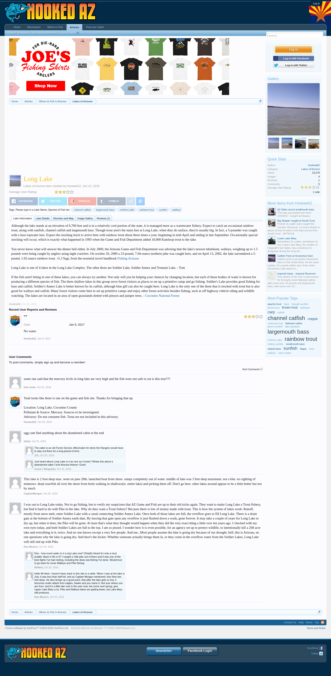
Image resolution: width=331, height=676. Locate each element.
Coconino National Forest (162, 295)
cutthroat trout (275, 323)
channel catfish (82, 210)
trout (311, 348)
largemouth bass (104, 210)
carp (271, 312)
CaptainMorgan (33, 493)
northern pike (126, 210)
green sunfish (274, 326)
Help (301, 622)
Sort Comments (252, 369)
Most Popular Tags (282, 298)
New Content (70, 33)
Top (317, 622)
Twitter (314, 653)
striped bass (274, 348)
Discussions (34, 27)
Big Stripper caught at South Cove (296, 220)
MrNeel (38, 567)
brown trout (290, 307)
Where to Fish (55, 27)
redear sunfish (275, 344)
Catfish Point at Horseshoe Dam (295, 255)
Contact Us (290, 622)
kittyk (27, 441)
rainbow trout (146, 210)
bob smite (30, 387)
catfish (281, 312)
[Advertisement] (136, 138)
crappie (313, 319)
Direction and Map (63, 218)
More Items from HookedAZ (289, 203)
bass (286, 304)
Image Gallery (85, 218)
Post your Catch (95, 27)
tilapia (303, 348)
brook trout (273, 307)
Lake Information (22, 218)
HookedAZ (74, 186)
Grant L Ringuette (45, 469)
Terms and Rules (316, 628)
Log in (316, 3)
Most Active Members (45, 33)
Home (17, 27)
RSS (322, 622)
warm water (284, 353)
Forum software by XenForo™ (37, 628)
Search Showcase (19, 33)
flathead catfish (293, 323)
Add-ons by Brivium (103, 628)
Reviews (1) (103, 218)
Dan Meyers (31, 546)
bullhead (305, 307)
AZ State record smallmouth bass (295, 209)
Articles (74, 27)
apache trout (274, 304)
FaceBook (313, 648)
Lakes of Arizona (34, 186)
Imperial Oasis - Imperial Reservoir (296, 273)
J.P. (36, 455)
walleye (176, 210)
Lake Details (43, 218)
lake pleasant (292, 326)
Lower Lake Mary (286, 238)
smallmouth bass (295, 344)
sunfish (162, 210)
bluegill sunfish (300, 304)
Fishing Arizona (128, 258)
